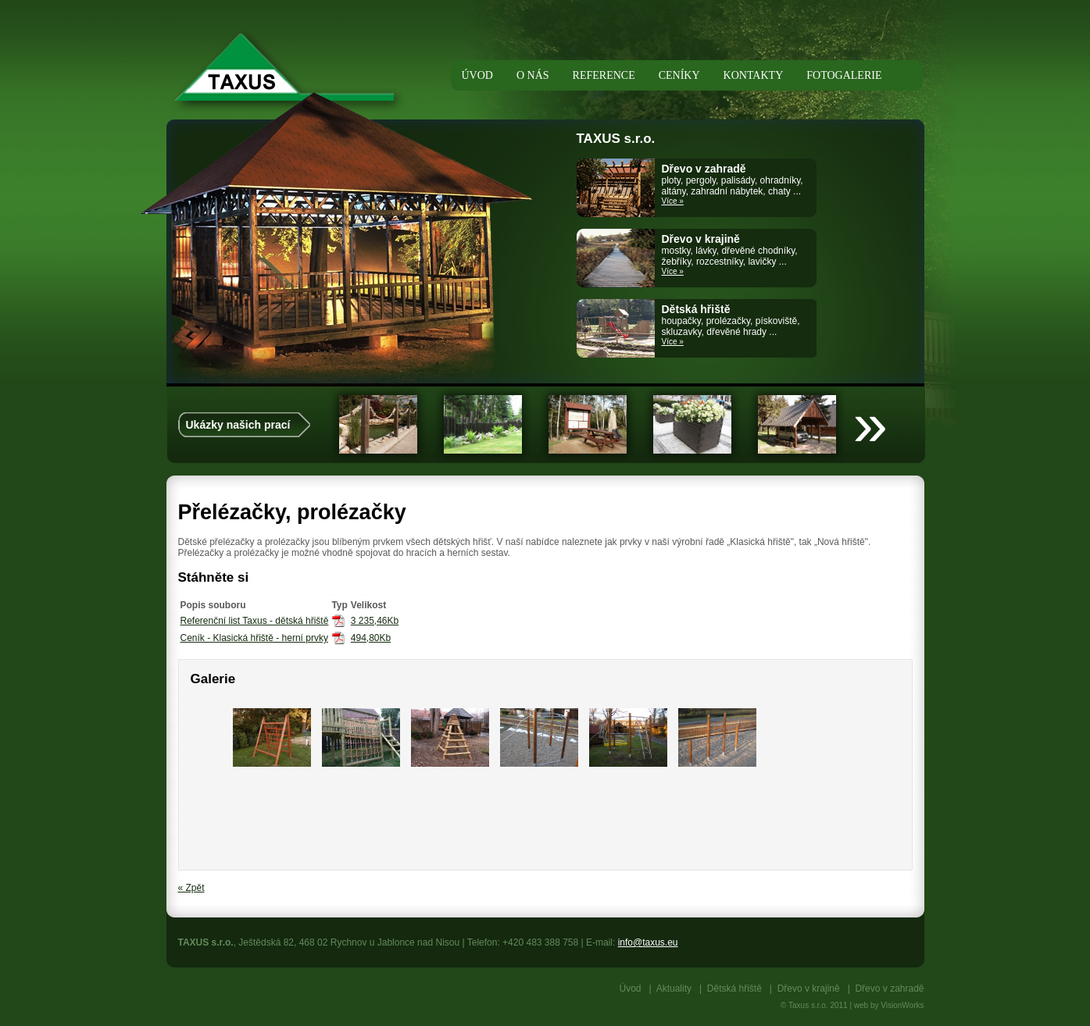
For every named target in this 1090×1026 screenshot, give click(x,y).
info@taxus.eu (648, 942)
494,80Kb (371, 637)
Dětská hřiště (734, 988)
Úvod (630, 988)
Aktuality (674, 988)
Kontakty (754, 75)
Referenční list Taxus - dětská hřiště (254, 620)
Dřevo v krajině (808, 988)
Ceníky (679, 75)
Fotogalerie (843, 75)
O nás (532, 75)
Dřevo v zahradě (889, 988)
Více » (673, 201)
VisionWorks (902, 1005)
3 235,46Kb (374, 620)
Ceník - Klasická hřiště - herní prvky (254, 637)
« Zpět (191, 887)
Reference (604, 75)
